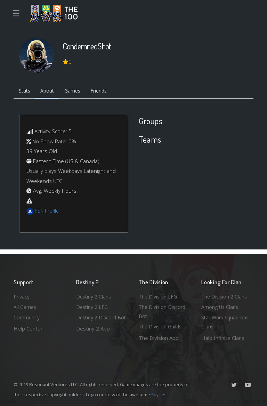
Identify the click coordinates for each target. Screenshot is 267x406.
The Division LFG (159, 293)
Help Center (28, 327)
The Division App (159, 337)
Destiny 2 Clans (94, 293)
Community (27, 316)
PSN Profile (48, 211)
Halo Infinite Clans (222, 337)
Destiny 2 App (93, 337)
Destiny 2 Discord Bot (97, 321)
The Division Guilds (161, 326)
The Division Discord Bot (163, 310)
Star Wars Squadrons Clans (226, 321)
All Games (25, 305)
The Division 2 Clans (225, 293)
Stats (25, 91)
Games (76, 91)
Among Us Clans (220, 305)
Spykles (159, 394)
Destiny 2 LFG (93, 305)
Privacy (22, 293)
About (50, 91)
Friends (105, 91)
